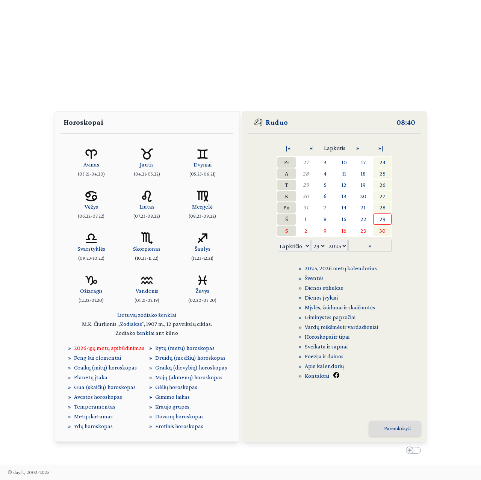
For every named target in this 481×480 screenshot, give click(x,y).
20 (363, 196)
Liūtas (146, 206)
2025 (311, 268)
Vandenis (147, 291)
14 (344, 207)
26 (383, 185)
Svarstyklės (91, 248)
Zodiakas (131, 324)
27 (306, 162)
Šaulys (202, 248)
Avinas (91, 164)
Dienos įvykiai (321, 297)
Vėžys (91, 206)
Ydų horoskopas (93, 426)
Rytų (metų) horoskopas (185, 348)
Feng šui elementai (97, 357)
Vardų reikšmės (323, 327)
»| (380, 148)
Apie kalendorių (324, 366)
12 (344, 185)
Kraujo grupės (172, 406)
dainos (335, 356)
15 (344, 219)
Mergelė (202, 206)
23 (363, 230)
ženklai (145, 333)
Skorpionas (146, 248)
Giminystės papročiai (330, 317)
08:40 (405, 122)
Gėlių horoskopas (176, 387)
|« (288, 148)
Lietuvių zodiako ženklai (146, 315)
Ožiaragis (91, 291)
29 (306, 185)
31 (305, 207)
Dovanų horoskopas (179, 416)
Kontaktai (317, 375)
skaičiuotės (361, 307)
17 (363, 162)
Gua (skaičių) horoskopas (105, 387)
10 (344, 162)
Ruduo (277, 122)
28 (306, 173)
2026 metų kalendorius (348, 268)
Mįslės (312, 307)
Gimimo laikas (172, 397)
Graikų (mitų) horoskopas (105, 367)
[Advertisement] (240, 52)
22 (363, 219)
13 (344, 196)
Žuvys (202, 291)
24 (383, 162)
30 (306, 196)
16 (344, 230)
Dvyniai (203, 164)
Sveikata (315, 346)
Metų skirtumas (93, 416)
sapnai (339, 346)
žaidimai (332, 307)
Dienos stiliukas (324, 288)
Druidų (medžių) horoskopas (190, 357)
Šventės (314, 278)
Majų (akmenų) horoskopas (188, 377)
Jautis (147, 164)
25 (383, 173)
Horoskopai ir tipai (327, 336)
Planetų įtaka (90, 377)
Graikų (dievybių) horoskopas (191, 367)
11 (344, 173)
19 (363, 185)
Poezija (313, 356)
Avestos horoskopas (98, 397)
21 (363, 207)
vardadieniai (363, 327)
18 (363, 173)
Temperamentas (94, 406)
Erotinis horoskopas (179, 426)
